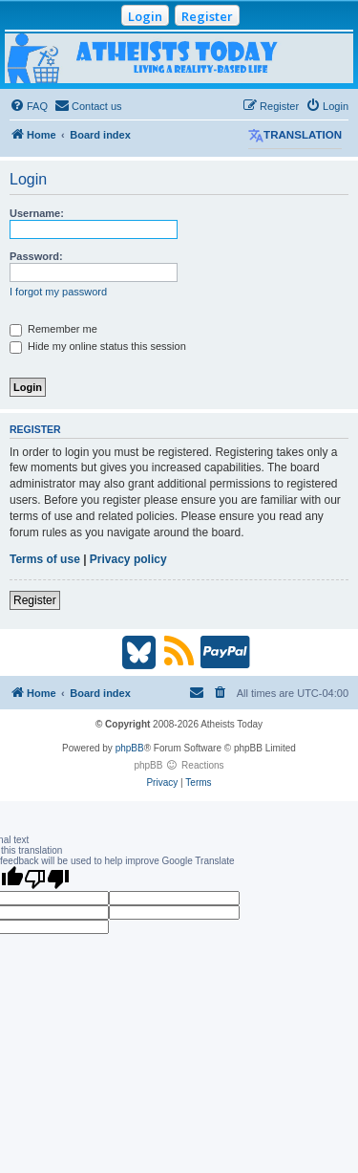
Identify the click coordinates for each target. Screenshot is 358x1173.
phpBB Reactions (178, 765)
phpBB (130, 748)
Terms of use (45, 559)
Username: (37, 213)
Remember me (53, 329)
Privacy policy (128, 559)
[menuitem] (29, 106)
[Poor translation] (47, 878)
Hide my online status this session (98, 346)
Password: (36, 256)
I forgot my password (58, 291)
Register (207, 16)
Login (145, 16)
